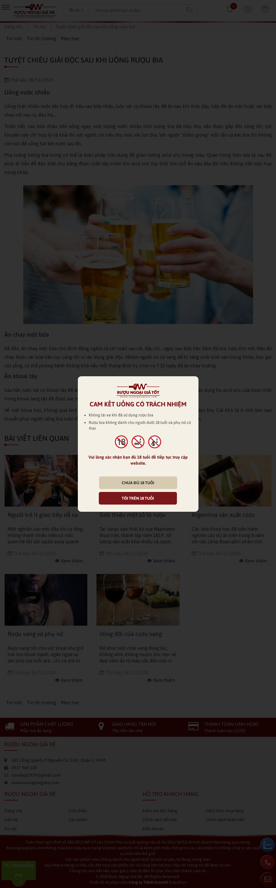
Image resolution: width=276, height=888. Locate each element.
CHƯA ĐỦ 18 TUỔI (138, 482)
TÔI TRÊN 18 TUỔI (138, 498)
